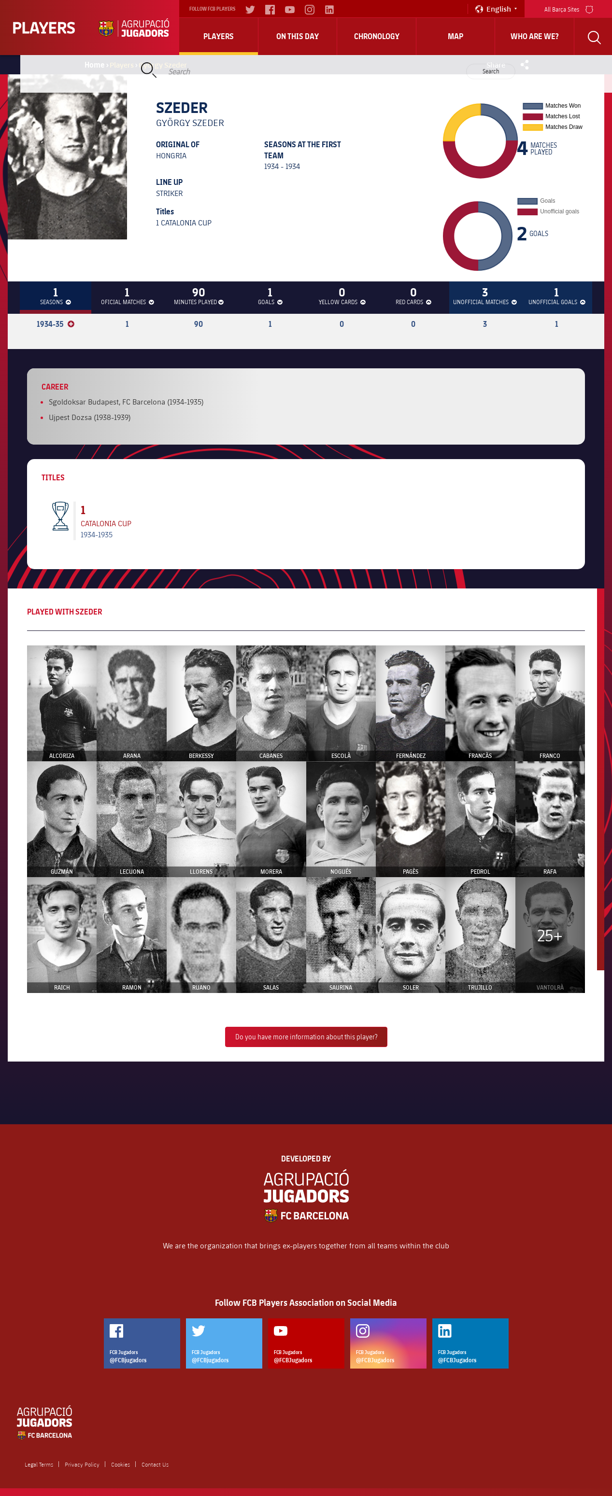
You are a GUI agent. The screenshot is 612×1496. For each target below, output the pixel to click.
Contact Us (155, 1464)
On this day (297, 36)
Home (95, 65)
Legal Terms (39, 1464)
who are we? (535, 36)
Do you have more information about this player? (306, 1037)
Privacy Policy (82, 1464)
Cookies (120, 1464)
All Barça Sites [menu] (568, 8)
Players (218, 36)
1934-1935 (97, 534)
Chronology (376, 36)
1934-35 (55, 324)
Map (455, 36)
